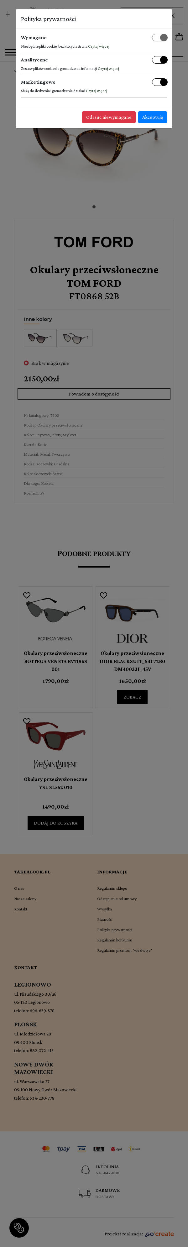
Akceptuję (152, 117)
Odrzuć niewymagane (109, 117)
